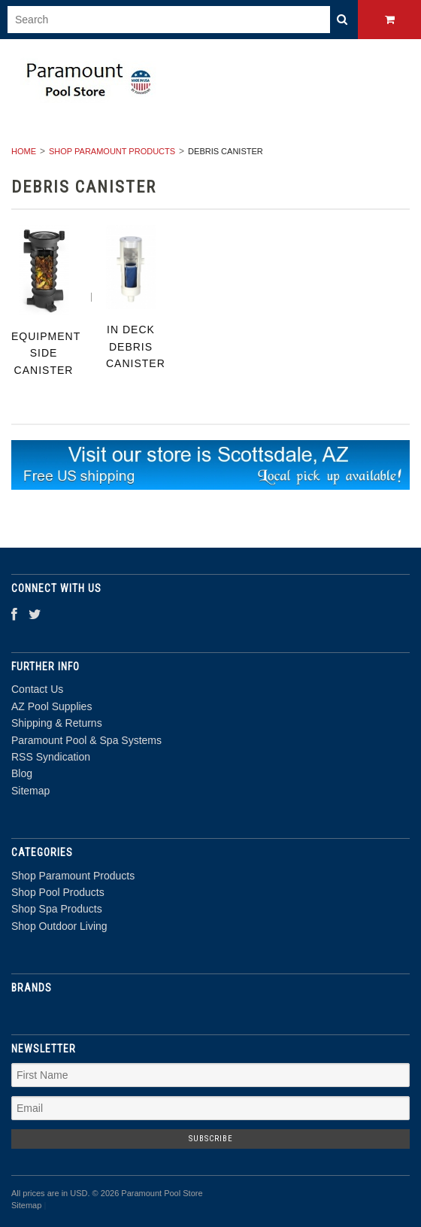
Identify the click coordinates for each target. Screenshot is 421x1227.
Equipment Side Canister (45, 353)
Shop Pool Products (57, 892)
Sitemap (30, 791)
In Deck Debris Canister (135, 346)
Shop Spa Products (56, 909)
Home (23, 151)
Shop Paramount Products (112, 151)
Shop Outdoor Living (59, 926)
